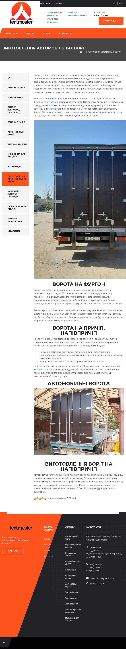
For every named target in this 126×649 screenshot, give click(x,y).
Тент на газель (16, 87)
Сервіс (47, 33)
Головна (11, 33)
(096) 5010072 (52, 16)
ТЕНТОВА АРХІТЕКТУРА (15, 220)
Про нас (58, 4)
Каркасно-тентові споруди (14, 194)
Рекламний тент (17, 144)
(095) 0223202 (52, 22)
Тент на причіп (16, 122)
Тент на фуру (15, 97)
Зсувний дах (15, 166)
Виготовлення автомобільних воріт (103, 52)
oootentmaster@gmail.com (78, 15)
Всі (9, 78)
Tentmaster (51, 98)
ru (114, 3)
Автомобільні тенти (16, 133)
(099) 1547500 (52, 19)
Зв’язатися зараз (43, 4)
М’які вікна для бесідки (16, 155)
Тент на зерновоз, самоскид (14, 109)
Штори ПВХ (14, 231)
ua (120, 3)
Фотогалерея (111, 21)
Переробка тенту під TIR (18, 207)
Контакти (65, 33)
